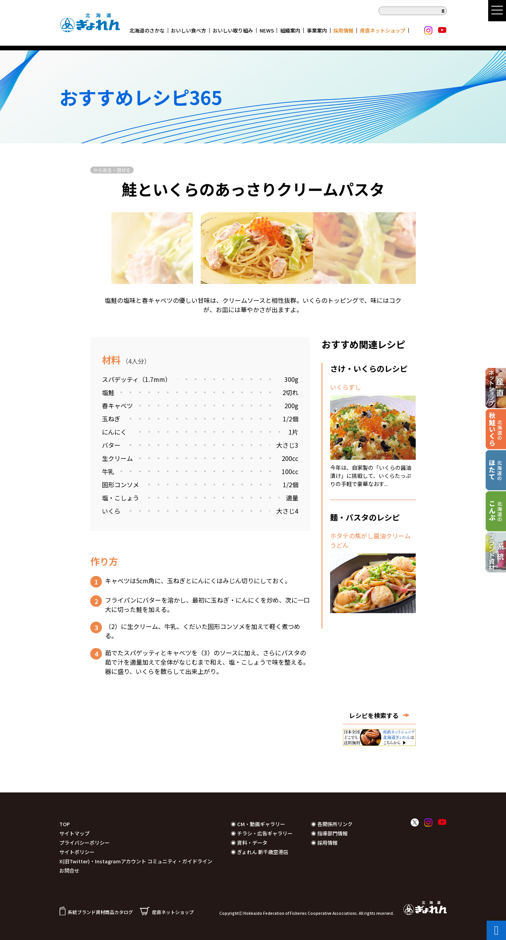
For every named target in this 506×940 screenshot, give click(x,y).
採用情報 (343, 30)
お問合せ (69, 870)
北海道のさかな (147, 30)
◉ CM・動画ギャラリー (258, 824)
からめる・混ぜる (112, 170)
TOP (64, 824)
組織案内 (290, 30)
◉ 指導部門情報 (329, 833)
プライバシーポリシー (84, 842)
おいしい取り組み (233, 30)
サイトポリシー (77, 852)
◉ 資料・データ (249, 842)
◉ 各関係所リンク (332, 824)
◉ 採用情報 (324, 842)
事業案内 (317, 30)
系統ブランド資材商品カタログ (96, 912)
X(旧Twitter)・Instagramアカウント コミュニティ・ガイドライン (135, 861)
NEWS (267, 30)
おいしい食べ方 (188, 30)
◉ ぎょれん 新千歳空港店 (259, 852)
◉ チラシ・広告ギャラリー (262, 833)
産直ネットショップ (382, 30)
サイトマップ (74, 833)
